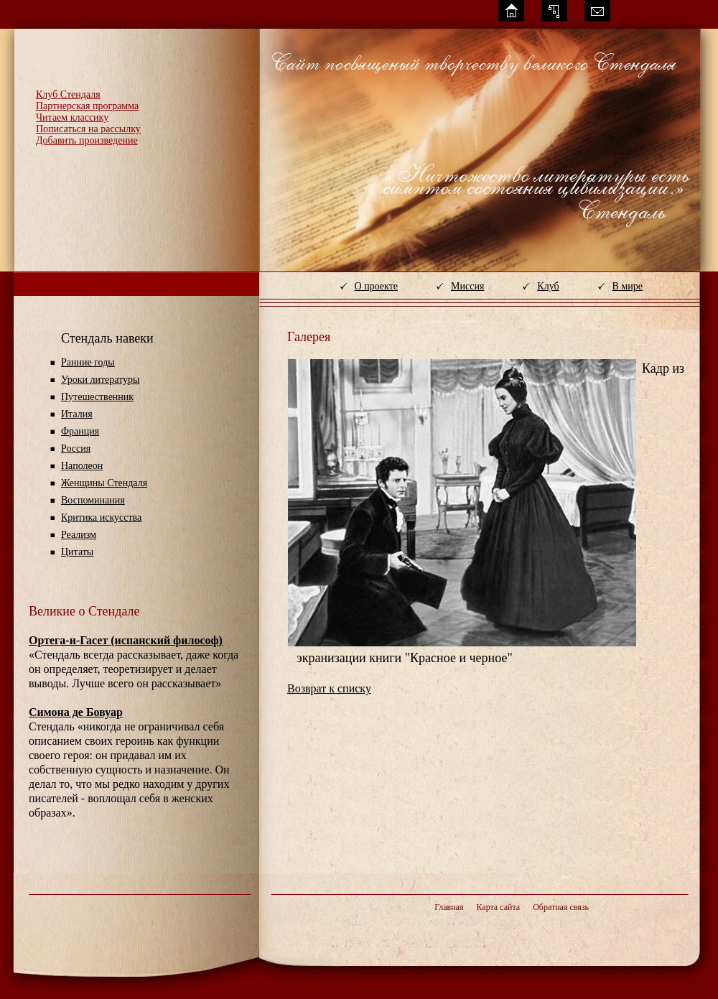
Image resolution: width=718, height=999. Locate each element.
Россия (75, 448)
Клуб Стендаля (68, 94)
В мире (627, 286)
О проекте (376, 286)
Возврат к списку (329, 688)
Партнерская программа (87, 106)
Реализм (78, 534)
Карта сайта (498, 907)
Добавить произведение (87, 140)
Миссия (467, 286)
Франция (80, 431)
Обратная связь (561, 907)
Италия (77, 414)
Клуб (548, 286)
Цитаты (77, 552)
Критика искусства (101, 517)
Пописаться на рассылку (88, 129)
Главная (448, 907)
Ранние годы (88, 362)
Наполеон (82, 465)
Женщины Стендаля (104, 483)
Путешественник (97, 396)
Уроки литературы (100, 379)
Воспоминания (93, 500)
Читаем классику (72, 117)
